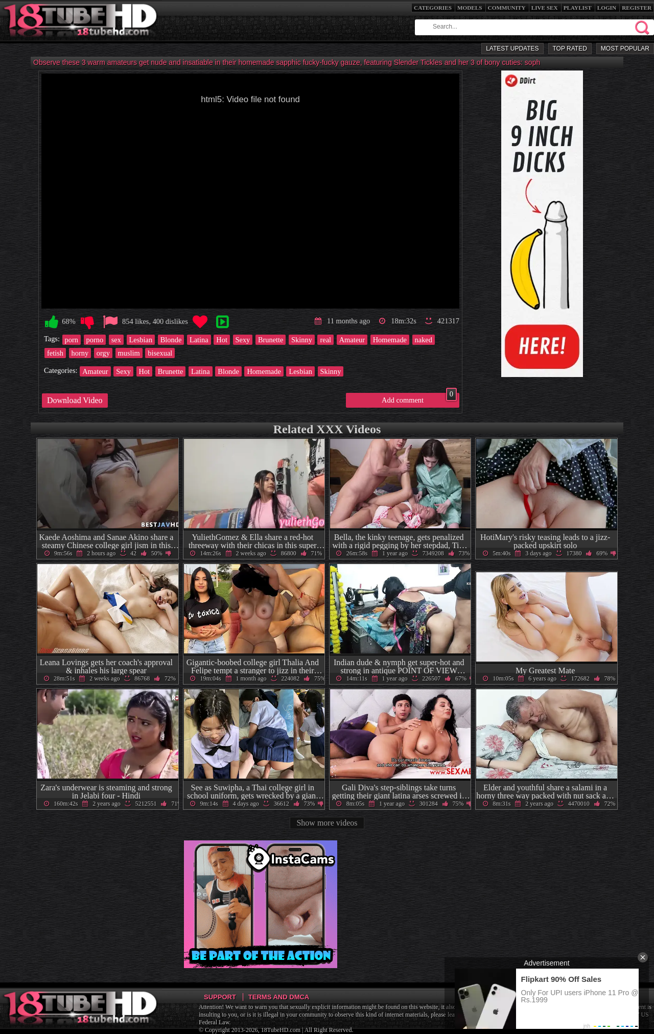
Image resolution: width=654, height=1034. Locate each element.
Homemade (390, 340)
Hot (221, 340)
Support (220, 997)
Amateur (352, 340)
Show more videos (326, 822)
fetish (55, 353)
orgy (103, 353)
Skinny (301, 340)
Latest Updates (512, 48)
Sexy (243, 340)
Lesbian (141, 340)
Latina (199, 340)
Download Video (75, 400)
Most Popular (625, 48)
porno (95, 340)
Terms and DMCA (278, 997)
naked (423, 340)
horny (80, 353)
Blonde (171, 340)
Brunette (271, 340)
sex (116, 340)
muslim (129, 353)
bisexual (160, 353)
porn (71, 340)
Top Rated (570, 48)
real (325, 340)
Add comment (419, 398)
